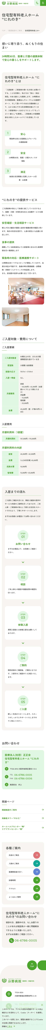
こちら (9, 1026)
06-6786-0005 (23, 940)
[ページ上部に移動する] (32, 965)
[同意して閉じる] (42, 1005)
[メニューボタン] (43, 3)
